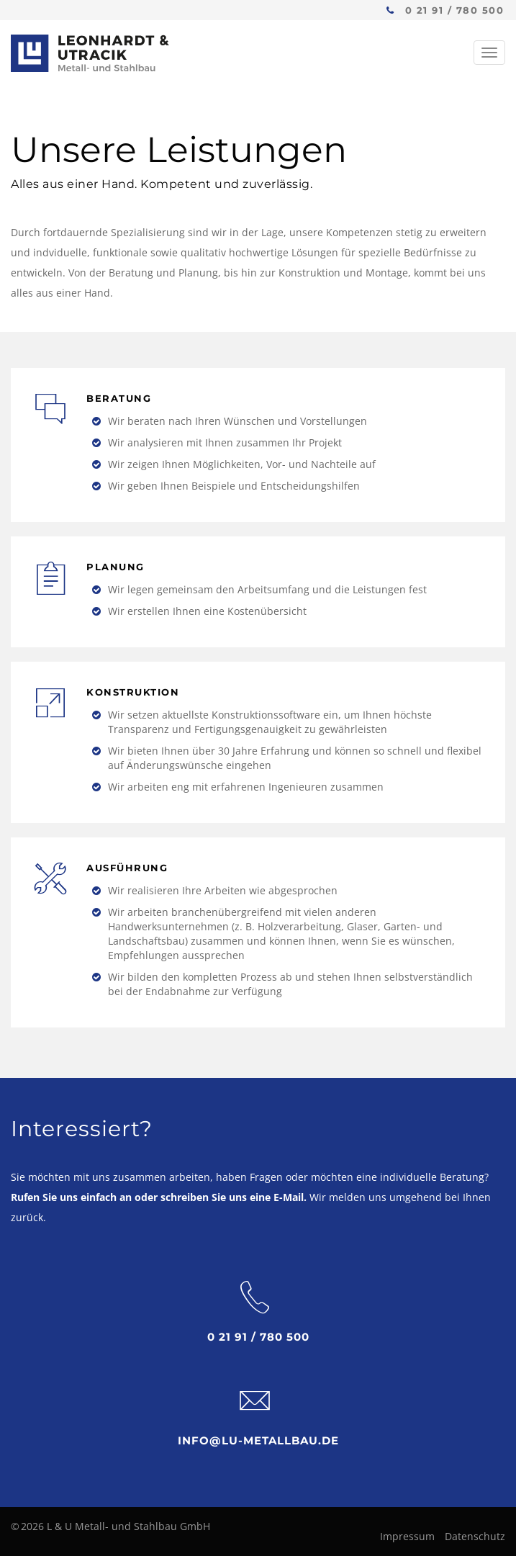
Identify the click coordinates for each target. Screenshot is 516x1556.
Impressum (407, 1536)
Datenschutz (475, 1536)
